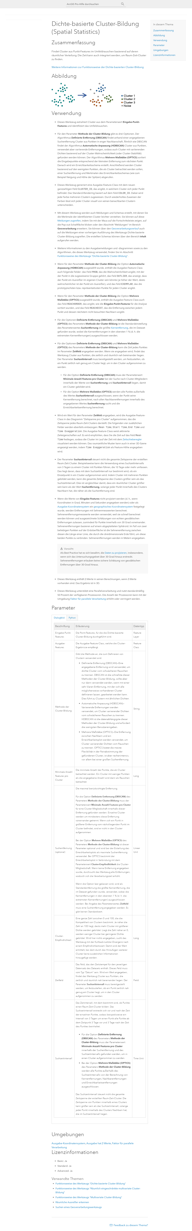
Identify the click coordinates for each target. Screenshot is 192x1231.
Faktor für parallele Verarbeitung (88, 598)
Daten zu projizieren (116, 552)
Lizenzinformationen (164, 55)
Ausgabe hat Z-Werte (98, 1143)
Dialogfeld (59, 617)
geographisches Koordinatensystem (113, 506)
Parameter (159, 45)
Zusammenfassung (163, 30)
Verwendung (160, 40)
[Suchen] (122, 4)
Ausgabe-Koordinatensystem (73, 506)
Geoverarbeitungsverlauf (125, 228)
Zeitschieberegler (132, 439)
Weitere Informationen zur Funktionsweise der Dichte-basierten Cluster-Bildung (98, 67)
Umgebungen (160, 50)
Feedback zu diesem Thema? (131, 1225)
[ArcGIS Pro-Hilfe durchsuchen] (93, 4)
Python (72, 617)
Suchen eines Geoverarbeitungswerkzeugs (79, 1207)
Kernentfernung (119, 327)
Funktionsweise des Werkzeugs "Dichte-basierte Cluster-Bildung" (92, 256)
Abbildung (159, 35)
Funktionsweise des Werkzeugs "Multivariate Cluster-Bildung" (89, 1197)
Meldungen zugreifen (69, 220)
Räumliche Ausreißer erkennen (72, 1202)
